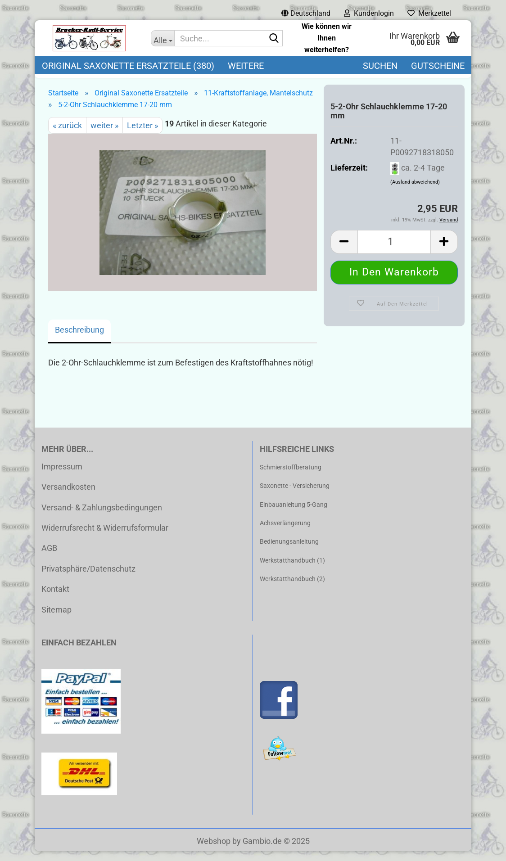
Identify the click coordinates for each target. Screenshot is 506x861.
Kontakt (55, 599)
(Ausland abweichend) (415, 192)
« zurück (67, 135)
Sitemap (56, 619)
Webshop (213, 851)
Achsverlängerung (285, 532)
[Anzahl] (394, 252)
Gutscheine (438, 65)
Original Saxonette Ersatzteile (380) (128, 65)
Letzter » (142, 135)
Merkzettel (429, 13)
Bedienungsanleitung (289, 551)
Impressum (61, 476)
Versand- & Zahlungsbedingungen (101, 517)
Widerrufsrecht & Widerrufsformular (104, 537)
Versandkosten (68, 496)
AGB (49, 558)
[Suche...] (162, 38)
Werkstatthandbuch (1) (292, 570)
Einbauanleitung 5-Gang (293, 514)
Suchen (380, 65)
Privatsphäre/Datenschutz (88, 578)
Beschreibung (79, 339)
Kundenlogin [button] (369, 13)
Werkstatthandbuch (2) (292, 588)
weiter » (104, 135)
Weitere (246, 65)
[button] (306, 13)
